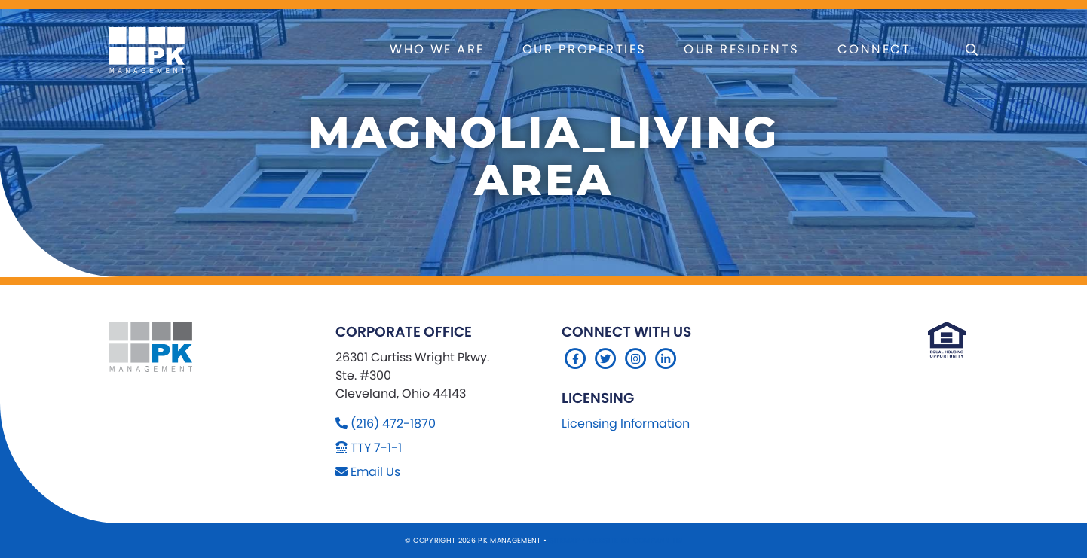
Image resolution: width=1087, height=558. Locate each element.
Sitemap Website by (591, 540)
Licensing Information (626, 423)
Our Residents (741, 49)
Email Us (375, 471)
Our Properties (584, 49)
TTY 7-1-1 (376, 447)
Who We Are (437, 49)
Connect (874, 49)
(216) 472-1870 (393, 423)
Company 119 (658, 540)
